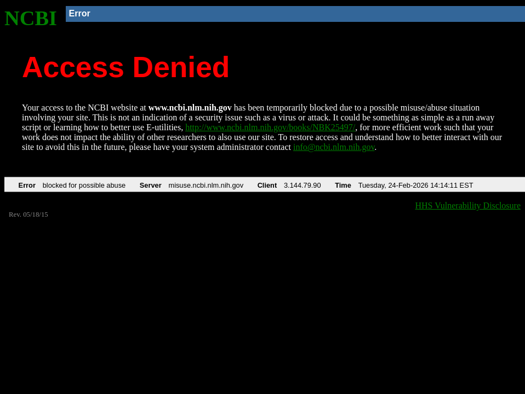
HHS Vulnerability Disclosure (468, 205)
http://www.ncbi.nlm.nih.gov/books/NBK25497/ (270, 127)
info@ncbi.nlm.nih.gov (333, 147)
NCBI (30, 18)
